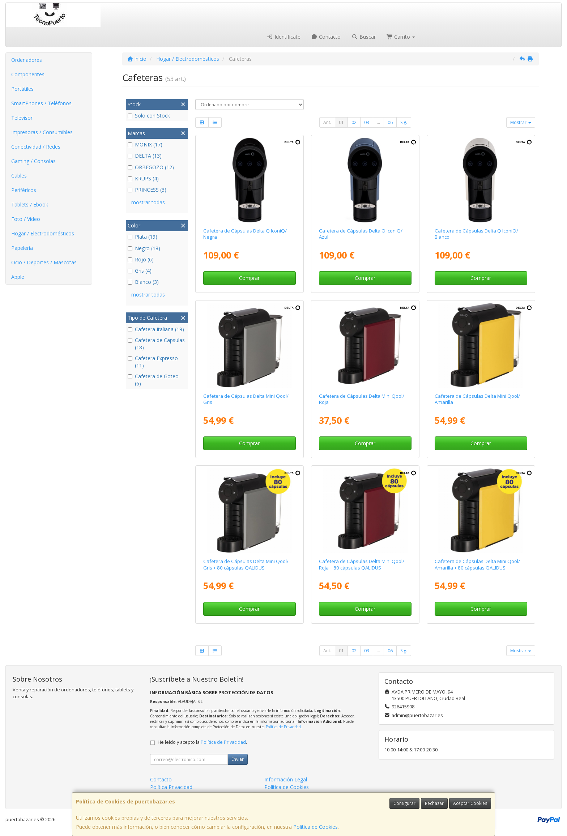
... (378, 122)
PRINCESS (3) (147, 189)
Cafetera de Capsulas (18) (156, 344)
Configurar (404, 803)
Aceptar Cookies (470, 803)
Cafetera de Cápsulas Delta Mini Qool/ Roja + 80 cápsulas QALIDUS (361, 564)
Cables (19, 175)
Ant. (327, 122)
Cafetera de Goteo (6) (153, 380)
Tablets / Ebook (29, 204)
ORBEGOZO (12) (151, 167)
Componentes (27, 74)
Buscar (363, 36)
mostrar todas (148, 202)
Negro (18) (144, 248)
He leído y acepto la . (202, 742)
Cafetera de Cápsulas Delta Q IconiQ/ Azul (360, 233)
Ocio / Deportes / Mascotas (44, 262)
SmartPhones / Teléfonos (41, 103)
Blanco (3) (143, 281)
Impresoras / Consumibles (42, 132)
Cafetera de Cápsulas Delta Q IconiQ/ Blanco (476, 233)
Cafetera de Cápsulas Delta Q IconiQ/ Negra (245, 233)
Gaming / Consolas (33, 161)
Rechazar (434, 803)
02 (354, 122)
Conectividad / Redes (35, 146)
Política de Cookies (315, 826)
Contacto (326, 36)
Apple (17, 276)
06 (390, 122)
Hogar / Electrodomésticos (42, 233)
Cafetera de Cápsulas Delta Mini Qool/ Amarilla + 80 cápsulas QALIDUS (477, 564)
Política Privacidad (171, 787)
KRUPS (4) (143, 178)
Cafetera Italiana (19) (156, 329)
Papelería (22, 247)
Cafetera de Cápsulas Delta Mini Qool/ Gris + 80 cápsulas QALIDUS (246, 564)
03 (366, 122)
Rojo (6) (141, 259)
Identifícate (283, 36)
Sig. (403, 122)
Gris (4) (140, 270)
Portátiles (22, 88)
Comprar (249, 277)
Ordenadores (26, 59)
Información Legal (285, 779)
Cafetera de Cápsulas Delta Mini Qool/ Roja (361, 399)
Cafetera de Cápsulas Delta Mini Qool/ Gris (246, 399)
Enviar (237, 759)
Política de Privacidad (283, 726)
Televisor (22, 117)
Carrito (401, 36)
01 (341, 122)
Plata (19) (142, 236)
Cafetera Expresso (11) (153, 362)
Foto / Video (25, 219)
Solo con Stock (149, 115)
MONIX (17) (145, 144)
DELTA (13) (145, 155)
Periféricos (23, 190)
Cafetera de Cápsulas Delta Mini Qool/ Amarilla (477, 399)
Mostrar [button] (520, 122)
